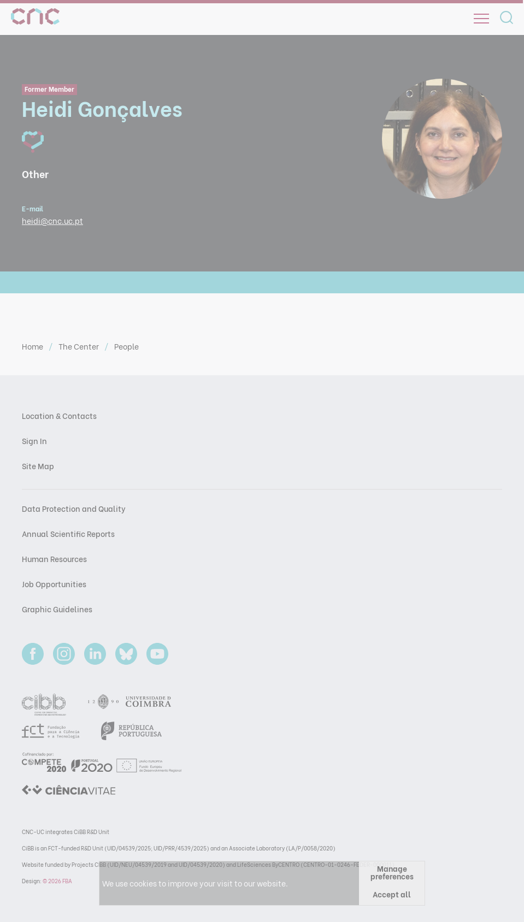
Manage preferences (392, 872)
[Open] (481, 18)
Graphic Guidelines (57, 608)
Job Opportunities (54, 583)
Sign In (34, 440)
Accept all (392, 894)
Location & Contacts (59, 415)
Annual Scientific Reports (68, 533)
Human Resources (54, 558)
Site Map (38, 465)
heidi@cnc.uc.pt (52, 220)
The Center (79, 346)
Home (33, 346)
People (126, 346)
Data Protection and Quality (74, 508)
